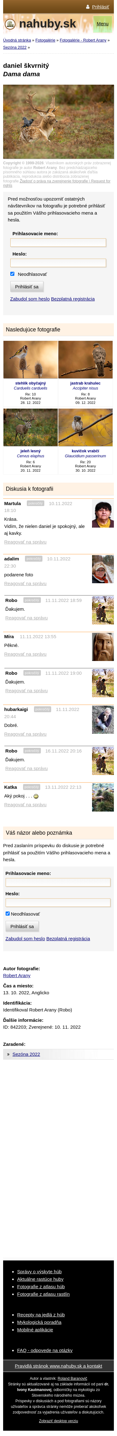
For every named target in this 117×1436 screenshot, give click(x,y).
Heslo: (19, 253)
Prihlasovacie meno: (35, 233)
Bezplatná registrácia (73, 298)
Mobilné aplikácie (35, 1329)
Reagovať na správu (25, 541)
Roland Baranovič (72, 1378)
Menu (103, 23)
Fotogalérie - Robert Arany (83, 40)
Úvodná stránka (17, 40)
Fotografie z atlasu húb (41, 1286)
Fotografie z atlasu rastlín (43, 1294)
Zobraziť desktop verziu (58, 1421)
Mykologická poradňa (39, 1322)
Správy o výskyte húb (39, 1271)
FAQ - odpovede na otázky (45, 1350)
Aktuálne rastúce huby (40, 1279)
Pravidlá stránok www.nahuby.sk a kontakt (58, 1366)
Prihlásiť (100, 6)
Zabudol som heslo (30, 298)
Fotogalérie (46, 40)
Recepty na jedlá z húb (41, 1314)
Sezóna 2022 (15, 47)
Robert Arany (17, 975)
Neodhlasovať (32, 274)
